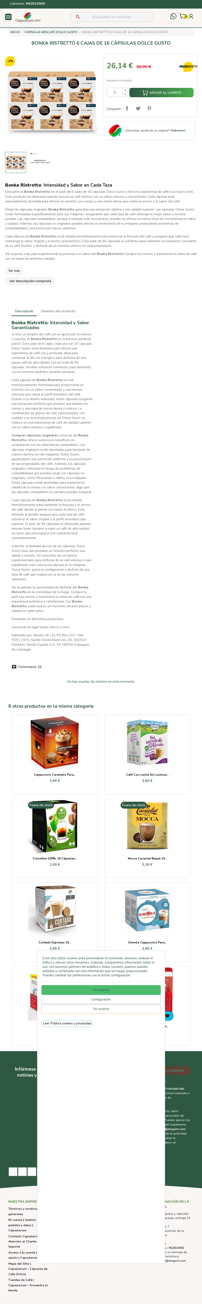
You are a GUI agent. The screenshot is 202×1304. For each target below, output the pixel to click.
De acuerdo (101, 990)
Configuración (101, 999)
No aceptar (101, 1009)
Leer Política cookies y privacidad (67, 1023)
